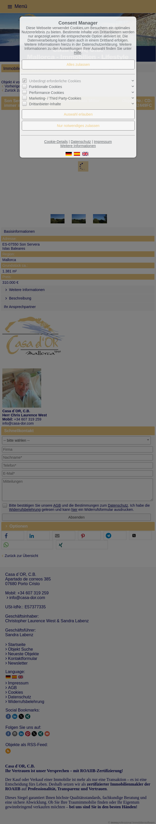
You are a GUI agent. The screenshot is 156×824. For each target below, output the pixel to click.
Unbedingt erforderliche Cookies (55, 81)
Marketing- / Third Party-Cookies (55, 98)
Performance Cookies (46, 93)
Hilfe (77, 53)
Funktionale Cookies (45, 87)
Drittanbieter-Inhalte (45, 104)
